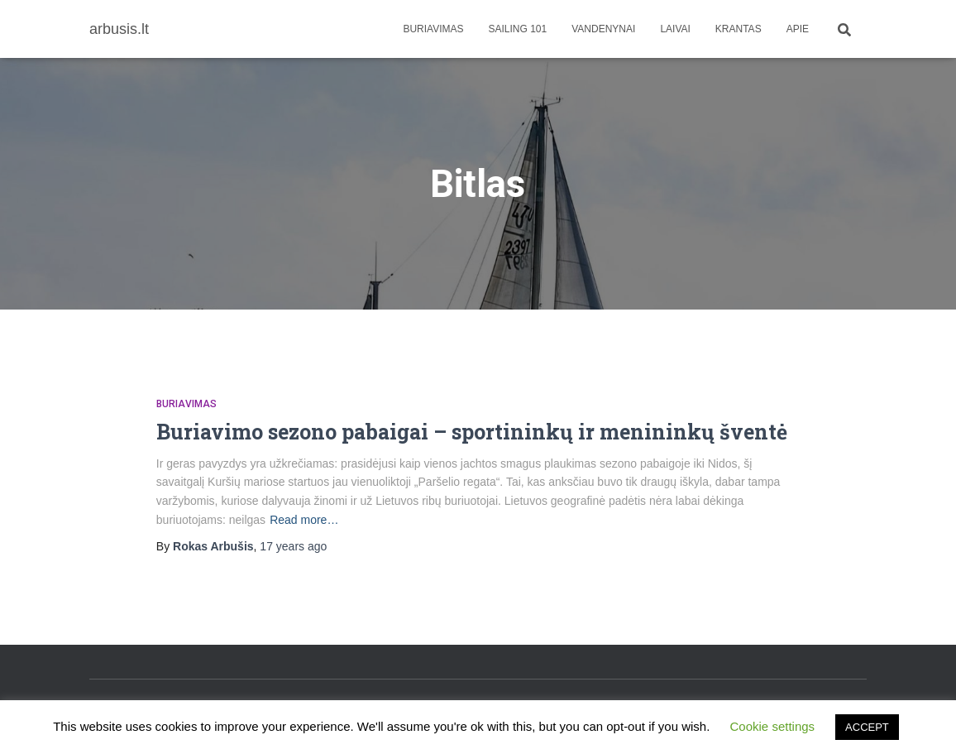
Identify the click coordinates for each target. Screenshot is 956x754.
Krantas (738, 29)
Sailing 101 (518, 29)
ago (293, 546)
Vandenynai (603, 29)
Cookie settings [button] (772, 726)
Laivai (675, 29)
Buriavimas (433, 29)
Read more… (304, 519)
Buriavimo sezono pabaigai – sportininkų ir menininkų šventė (471, 431)
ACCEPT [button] (867, 727)
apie (797, 29)
